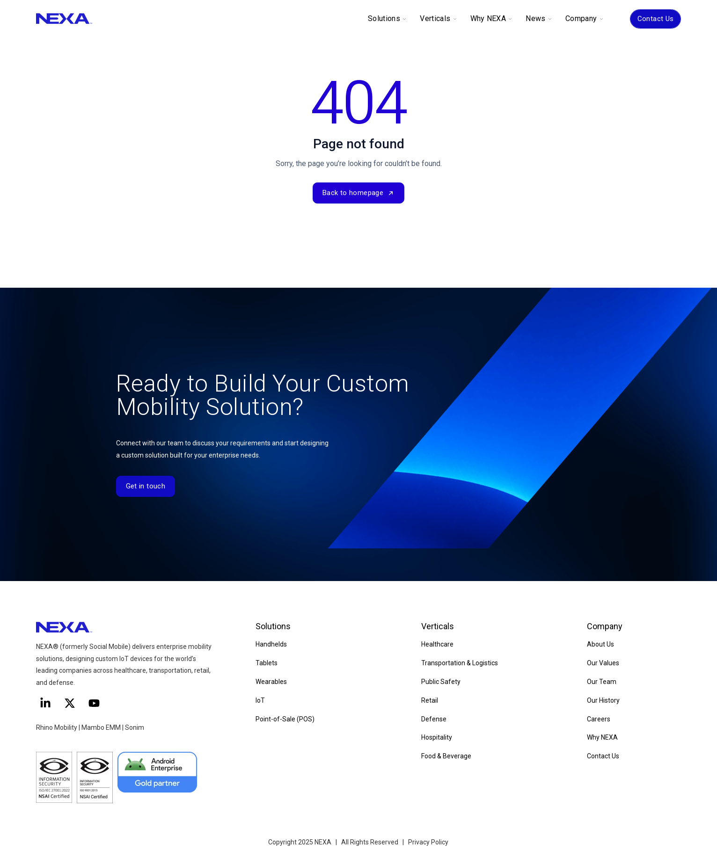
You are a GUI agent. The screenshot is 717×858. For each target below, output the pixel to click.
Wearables (271, 681)
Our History (603, 700)
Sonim (134, 727)
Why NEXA (602, 737)
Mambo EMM (101, 727)
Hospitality (436, 737)
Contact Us (655, 19)
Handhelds (271, 644)
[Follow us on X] (69, 703)
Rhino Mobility (56, 727)
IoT (260, 700)
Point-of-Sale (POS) (285, 719)
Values (608, 663)
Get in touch (146, 486)
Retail (429, 700)
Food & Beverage (446, 756)
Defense (433, 719)
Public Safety (441, 681)
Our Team (601, 681)
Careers (598, 719)
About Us (600, 644)
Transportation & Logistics (459, 663)
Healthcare (437, 644)
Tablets (267, 663)
